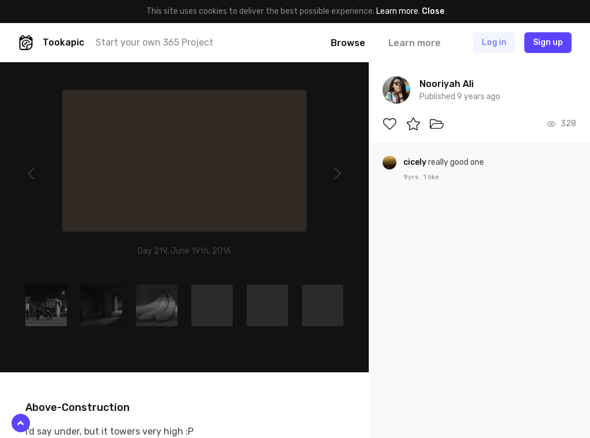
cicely (415, 162)
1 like (431, 177)
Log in (494, 42)
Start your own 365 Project (154, 42)
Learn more (397, 11)
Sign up (548, 42)
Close (433, 11)
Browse (348, 42)
